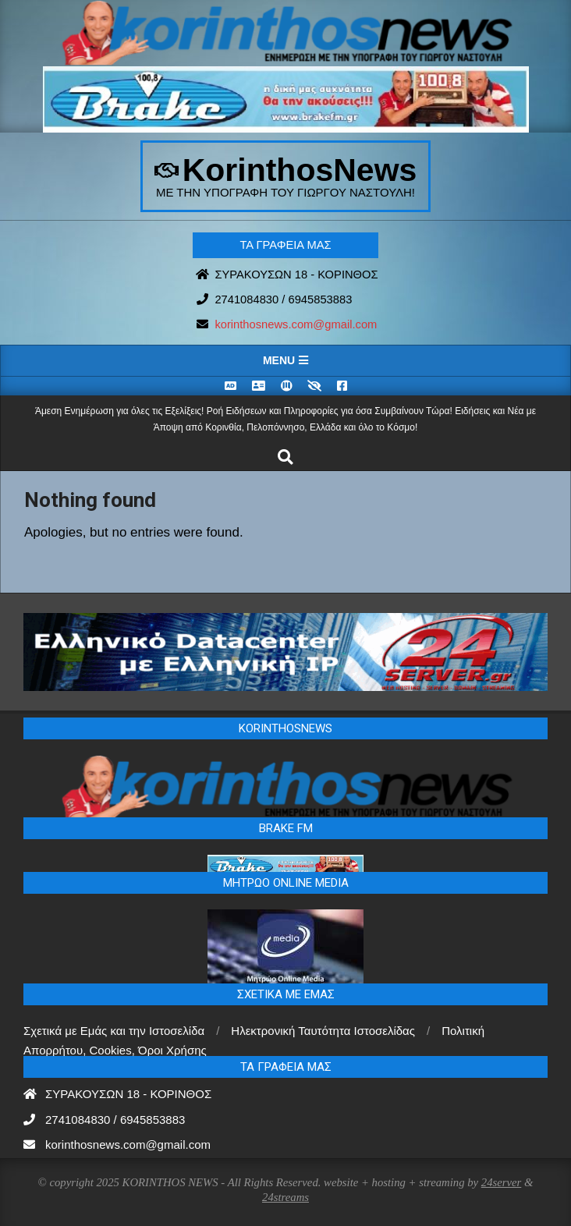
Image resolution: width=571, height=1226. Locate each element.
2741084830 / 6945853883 (283, 299)
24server (501, 1182)
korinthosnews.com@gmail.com (296, 324)
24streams (285, 1197)
